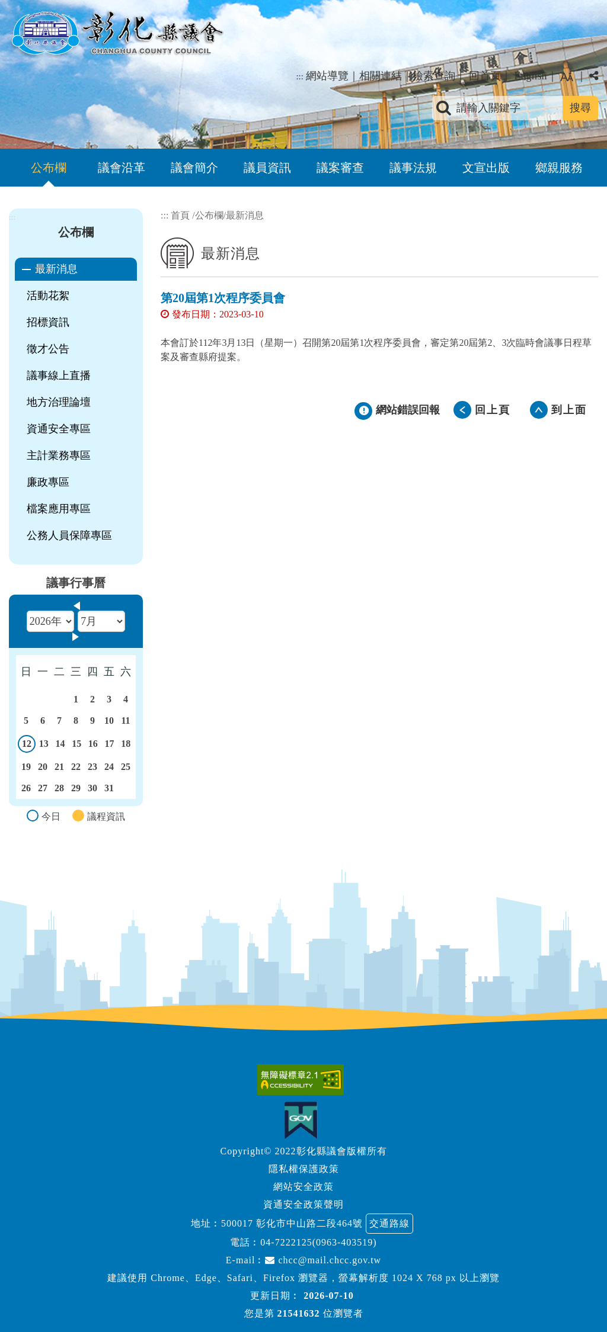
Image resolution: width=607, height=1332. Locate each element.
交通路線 (389, 1223)
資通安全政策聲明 (303, 1204)
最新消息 (56, 269)
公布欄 (48, 167)
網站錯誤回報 (408, 410)
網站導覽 (327, 76)
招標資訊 (48, 322)
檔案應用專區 (59, 509)
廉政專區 (48, 482)
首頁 (180, 215)
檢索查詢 (434, 76)
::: (300, 76)
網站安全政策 (303, 1187)
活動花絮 (48, 295)
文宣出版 (486, 167)
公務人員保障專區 (69, 535)
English (530, 76)
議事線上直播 (59, 375)
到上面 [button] (569, 410)
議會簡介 (194, 167)
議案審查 (340, 167)
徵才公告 (48, 349)
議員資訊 (267, 167)
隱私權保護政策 (304, 1169)
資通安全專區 (59, 429)
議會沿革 (121, 167)
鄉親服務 (559, 167)
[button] (303, 1016)
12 (27, 746)
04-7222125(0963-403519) (318, 1242)
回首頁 (485, 76)
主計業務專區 (59, 455)
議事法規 (413, 167)
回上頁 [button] (492, 410)
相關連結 (380, 76)
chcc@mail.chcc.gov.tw (323, 1260)
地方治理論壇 (59, 402)
